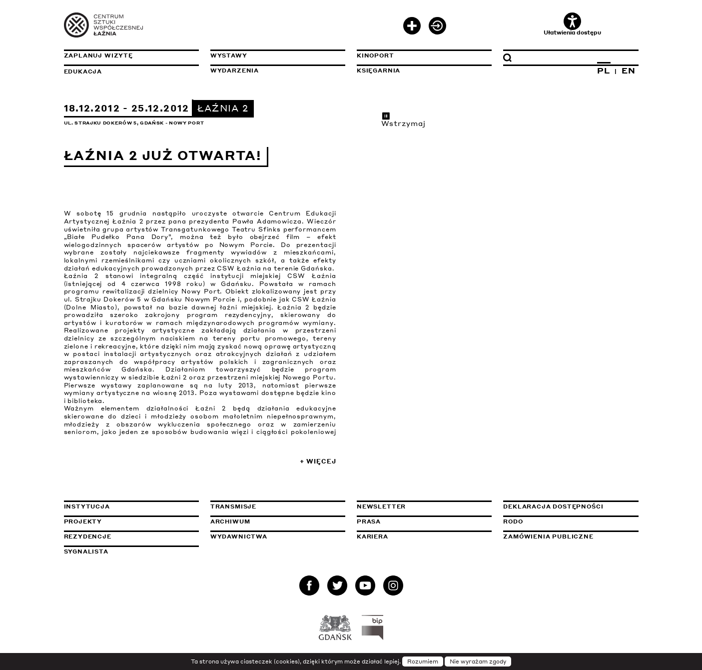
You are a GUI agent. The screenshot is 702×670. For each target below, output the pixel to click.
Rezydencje (87, 536)
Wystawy (228, 55)
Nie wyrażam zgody (478, 661)
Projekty (83, 521)
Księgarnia (378, 70)
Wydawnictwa (238, 536)
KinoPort (375, 55)
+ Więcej (318, 461)
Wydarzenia (234, 70)
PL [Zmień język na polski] (603, 71)
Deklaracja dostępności (553, 506)
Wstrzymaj (403, 119)
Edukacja (83, 71)
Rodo (513, 521)
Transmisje (277, 506)
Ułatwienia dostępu (572, 24)
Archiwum (230, 521)
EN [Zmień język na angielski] (629, 71)
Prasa (369, 521)
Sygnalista (86, 551)
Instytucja (87, 506)
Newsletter (381, 506)
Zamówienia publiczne (570, 536)
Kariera (372, 536)
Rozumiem (422, 661)
